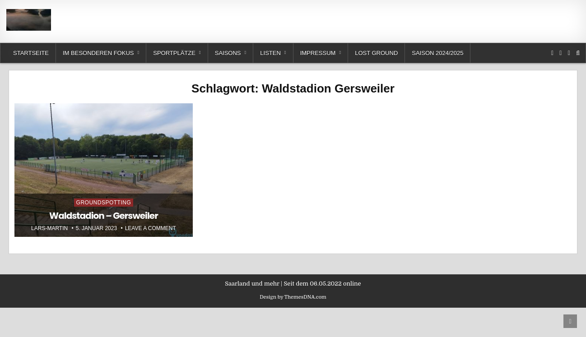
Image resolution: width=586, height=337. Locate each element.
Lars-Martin (49, 228)
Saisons (228, 53)
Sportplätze (174, 53)
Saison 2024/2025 (437, 53)
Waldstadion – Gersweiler (103, 215)
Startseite (31, 53)
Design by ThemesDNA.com (293, 297)
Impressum (318, 53)
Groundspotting (103, 202)
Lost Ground (376, 53)
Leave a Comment (150, 228)
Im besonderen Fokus (98, 53)
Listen (270, 53)
